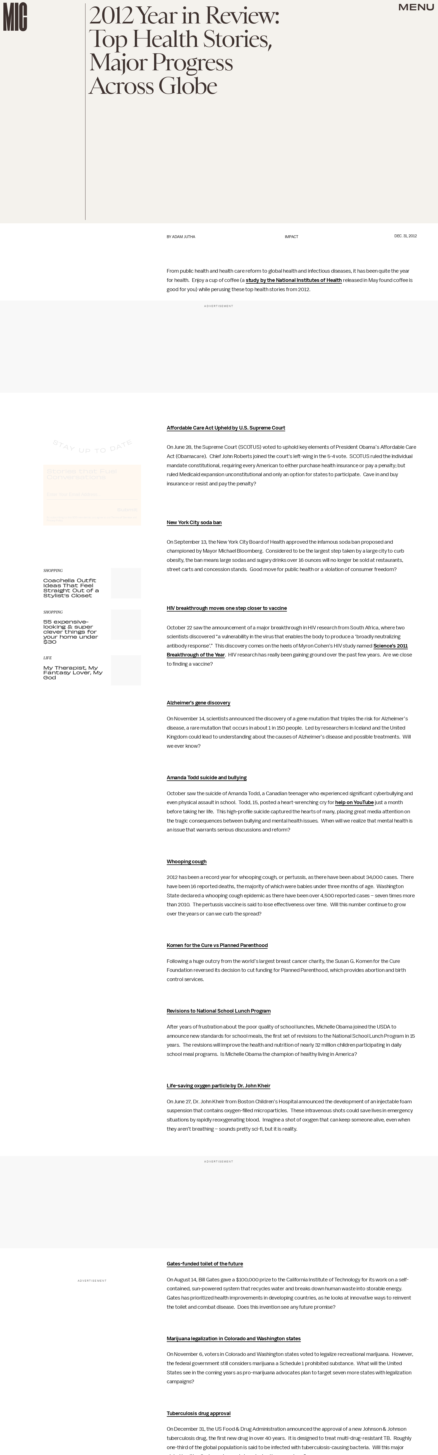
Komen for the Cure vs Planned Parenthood (217, 945)
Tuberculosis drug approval (199, 1413)
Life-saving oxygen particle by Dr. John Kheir (218, 1086)
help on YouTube (354, 802)
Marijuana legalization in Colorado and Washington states (234, 1338)
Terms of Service (121, 522)
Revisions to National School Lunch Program (219, 1011)
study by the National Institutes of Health (294, 280)
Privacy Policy (55, 525)
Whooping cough (187, 861)
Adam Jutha (183, 237)
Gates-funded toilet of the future (205, 1264)
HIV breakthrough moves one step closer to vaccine (227, 608)
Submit (127, 514)
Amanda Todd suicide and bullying (207, 777)
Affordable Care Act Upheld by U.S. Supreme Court (226, 428)
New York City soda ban (194, 522)
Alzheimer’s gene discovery (198, 703)
